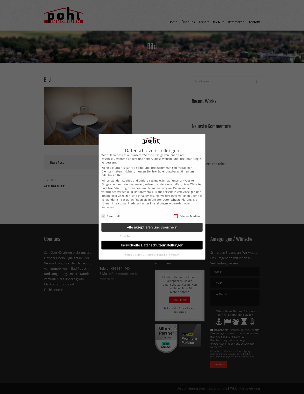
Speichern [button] (126, 231)
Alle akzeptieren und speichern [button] (152, 222)
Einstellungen (159, 198)
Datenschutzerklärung (177, 195)
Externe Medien (187, 211)
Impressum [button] (173, 250)
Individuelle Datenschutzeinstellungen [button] (152, 240)
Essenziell (110, 211)
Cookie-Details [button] (132, 250)
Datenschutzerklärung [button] (154, 250)
